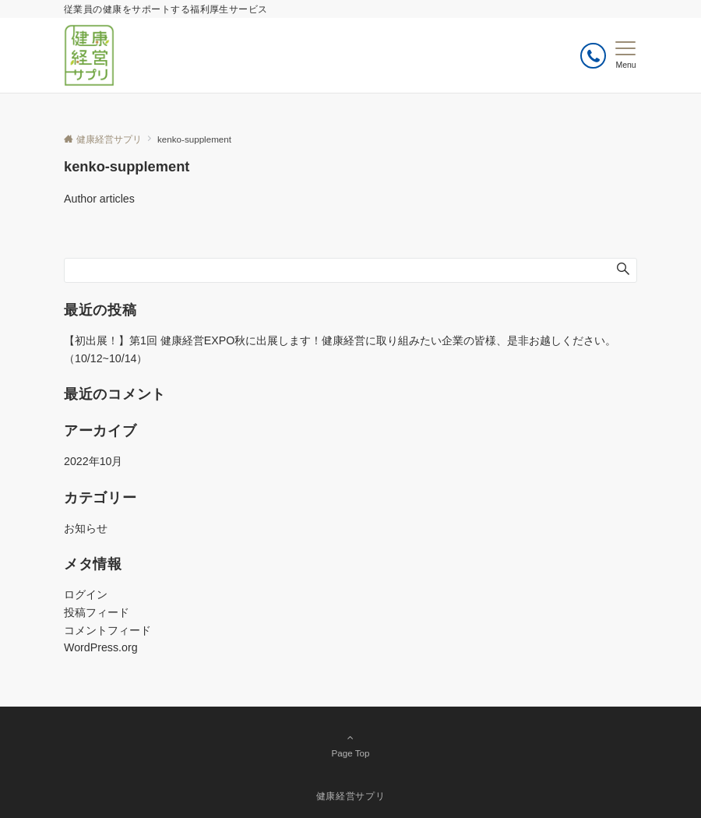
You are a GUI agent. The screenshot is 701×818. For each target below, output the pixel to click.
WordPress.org (101, 647)
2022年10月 (93, 461)
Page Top (350, 745)
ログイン (85, 594)
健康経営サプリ (350, 796)
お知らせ (85, 528)
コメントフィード (107, 630)
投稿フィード (96, 612)
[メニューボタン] (626, 55)
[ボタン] (593, 56)
